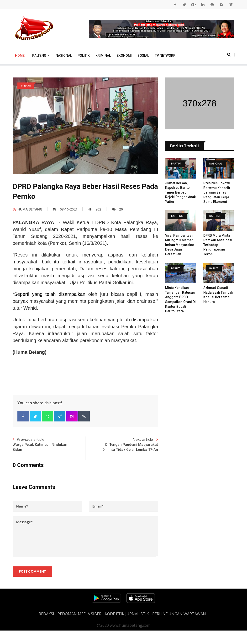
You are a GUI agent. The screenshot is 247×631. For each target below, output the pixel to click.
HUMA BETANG (27, 209)
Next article (121, 444)
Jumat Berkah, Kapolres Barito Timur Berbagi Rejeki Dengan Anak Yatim (180, 192)
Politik (84, 55)
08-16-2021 (65, 209)
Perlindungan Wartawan (179, 614)
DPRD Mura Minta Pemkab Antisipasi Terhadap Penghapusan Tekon (217, 245)
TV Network (165, 55)
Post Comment (32, 571)
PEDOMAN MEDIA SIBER (79, 614)
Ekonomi (124, 55)
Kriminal (103, 55)
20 (117, 209)
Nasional (64, 55)
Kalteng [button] (39, 55)
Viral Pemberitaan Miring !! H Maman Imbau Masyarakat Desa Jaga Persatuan (179, 245)
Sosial (143, 55)
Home (20, 55)
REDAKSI (46, 614)
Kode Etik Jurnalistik (127, 614)
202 (95, 209)
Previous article (49, 444)
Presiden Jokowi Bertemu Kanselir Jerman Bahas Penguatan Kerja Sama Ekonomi (217, 192)
